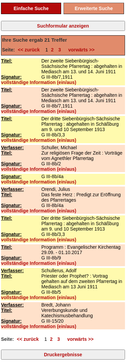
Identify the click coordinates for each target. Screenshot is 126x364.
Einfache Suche (30, 8)
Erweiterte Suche (94, 8)
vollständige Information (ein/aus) (38, 82)
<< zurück (30, 49)
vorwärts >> (80, 49)
